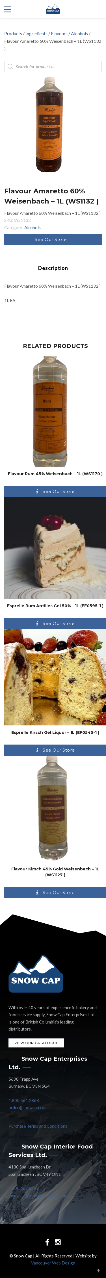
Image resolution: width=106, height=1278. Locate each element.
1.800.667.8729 (23, 1188)
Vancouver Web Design (53, 1262)
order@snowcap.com (27, 1107)
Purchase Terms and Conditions (37, 1126)
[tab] (53, 268)
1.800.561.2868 (23, 1100)
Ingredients (36, 33)
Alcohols (79, 33)
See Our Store (51, 239)
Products (13, 33)
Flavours (59, 33)
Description (53, 268)
